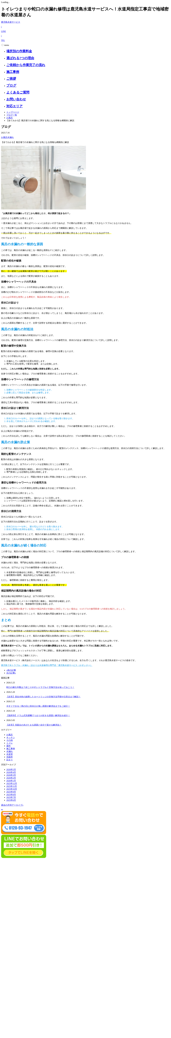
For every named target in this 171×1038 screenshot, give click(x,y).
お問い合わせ (16, 99)
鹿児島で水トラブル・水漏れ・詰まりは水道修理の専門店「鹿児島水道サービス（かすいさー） (46, 665)
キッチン (10, 737)
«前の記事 (11, 670)
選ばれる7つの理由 (20, 58)
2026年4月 (11, 772)
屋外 (8, 746)
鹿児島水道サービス (10, 22)
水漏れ (10, 137)
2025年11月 (11, 786)
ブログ (11, 85)
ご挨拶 (11, 78)
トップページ (12, 112)
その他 (9, 740)
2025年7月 (11, 797)
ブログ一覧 (11, 115)
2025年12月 (11, 783)
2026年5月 (11, 769)
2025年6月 (11, 800)
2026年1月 (11, 781)
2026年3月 (11, 775)
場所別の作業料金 (19, 51)
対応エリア (14, 106)
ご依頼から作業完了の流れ (25, 65)
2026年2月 (11, 778)
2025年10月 (11, 789)
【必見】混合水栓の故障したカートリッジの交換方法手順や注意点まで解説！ (43, 697)
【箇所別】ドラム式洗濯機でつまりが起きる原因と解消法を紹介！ (38, 715)
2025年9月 (11, 792)
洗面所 (9, 757)
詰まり (9, 760)
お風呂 (9, 118)
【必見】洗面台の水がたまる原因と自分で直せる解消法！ (34, 725)
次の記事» (11, 673)
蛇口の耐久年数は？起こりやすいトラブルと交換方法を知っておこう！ (40, 687)
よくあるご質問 (17, 92)
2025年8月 (11, 794)
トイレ (9, 743)
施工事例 (12, 72)
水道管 (9, 754)
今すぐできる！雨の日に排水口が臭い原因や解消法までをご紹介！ (38, 706)
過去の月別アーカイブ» (12, 805)
